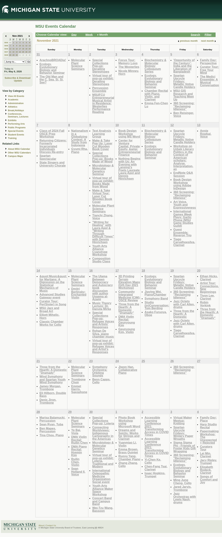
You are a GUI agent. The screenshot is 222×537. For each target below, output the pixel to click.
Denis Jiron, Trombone (47, 401)
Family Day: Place (208, 419)
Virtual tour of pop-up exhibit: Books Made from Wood (103, 182)
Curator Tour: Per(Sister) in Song (52, 303)
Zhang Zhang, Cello (128, 464)
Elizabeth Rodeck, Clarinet (206, 469)
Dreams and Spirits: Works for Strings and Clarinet (129, 434)
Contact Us (51, 525)
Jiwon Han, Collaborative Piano (127, 369)
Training (12, 138)
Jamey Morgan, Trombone (50, 387)
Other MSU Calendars (19, 152)
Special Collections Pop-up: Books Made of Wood (102, 157)
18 (23, 49)
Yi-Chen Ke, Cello (153, 461)
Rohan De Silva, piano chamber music (103, 333)
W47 (6, 52)
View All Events (16, 96)
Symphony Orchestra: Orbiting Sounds (99, 371)
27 (30, 52)
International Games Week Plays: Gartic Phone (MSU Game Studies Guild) (183, 218)
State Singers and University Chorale (52, 164)
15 (13, 49)
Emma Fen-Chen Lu (156, 104)
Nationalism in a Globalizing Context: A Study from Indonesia (79, 138)
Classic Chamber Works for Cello (51, 323)
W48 (6, 55)
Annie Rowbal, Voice (205, 133)
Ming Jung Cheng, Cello (182, 481)
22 (13, 52)
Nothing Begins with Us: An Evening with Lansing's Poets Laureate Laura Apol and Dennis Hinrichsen (129, 168)
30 (17, 55)
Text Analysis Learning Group (101, 133)
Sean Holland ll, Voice (78, 471)
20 (30, 49)
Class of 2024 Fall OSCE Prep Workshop (51, 133)
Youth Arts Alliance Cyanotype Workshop (99, 250)
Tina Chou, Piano (51, 435)
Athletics (12, 107)
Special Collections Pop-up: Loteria (103, 420)
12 (26, 46)
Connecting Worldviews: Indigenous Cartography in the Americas (102, 433)
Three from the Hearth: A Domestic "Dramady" (128, 308)
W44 (6, 42)
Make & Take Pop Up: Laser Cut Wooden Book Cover (102, 145)
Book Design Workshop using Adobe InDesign (182, 184)
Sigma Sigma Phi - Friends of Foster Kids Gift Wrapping (184, 447)
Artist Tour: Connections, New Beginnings (209, 287)
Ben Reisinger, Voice (183, 114)
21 (10, 52)
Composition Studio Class (101, 260)
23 (17, 52)
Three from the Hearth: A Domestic (183, 313)
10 (20, 46)
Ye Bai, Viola (76, 431)
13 (30, 46)
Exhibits (12, 120)
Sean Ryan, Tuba (51, 424)
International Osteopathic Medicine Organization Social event (101, 476)
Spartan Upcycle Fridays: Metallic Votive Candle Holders (184, 81)
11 (23, 46)
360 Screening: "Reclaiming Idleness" (183, 106)
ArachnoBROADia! (52, 60)
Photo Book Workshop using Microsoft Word (129, 422)
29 (13, 55)
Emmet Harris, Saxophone (79, 389)
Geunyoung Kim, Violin (126, 330)
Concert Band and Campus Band (102, 501)
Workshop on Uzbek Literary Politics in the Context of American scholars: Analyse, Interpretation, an (183, 157)
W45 (6, 46)
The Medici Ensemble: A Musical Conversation (209, 81)
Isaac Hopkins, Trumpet (155, 474)
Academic (13, 99)
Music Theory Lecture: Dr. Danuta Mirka (101, 306)
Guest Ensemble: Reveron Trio (182, 232)
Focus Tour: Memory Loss (128, 61)
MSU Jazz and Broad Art (49, 309)
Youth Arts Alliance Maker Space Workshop (102, 490)
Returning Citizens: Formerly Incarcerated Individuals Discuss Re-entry (53, 146)
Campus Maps (15, 156)
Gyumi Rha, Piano (79, 150)
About (41, 525)
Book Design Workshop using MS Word (129, 133)
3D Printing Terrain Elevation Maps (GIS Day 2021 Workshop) (129, 282)
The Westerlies (128, 66)
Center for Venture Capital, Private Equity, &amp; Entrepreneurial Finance (129, 148)
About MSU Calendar (19, 149)
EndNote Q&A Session (183, 174)
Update (18, 80)
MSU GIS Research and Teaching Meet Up (183, 95)
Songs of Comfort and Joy (209, 479)
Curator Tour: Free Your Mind (209, 69)
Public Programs (17, 127)
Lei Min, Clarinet (205, 455)
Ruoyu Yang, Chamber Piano (129, 457)
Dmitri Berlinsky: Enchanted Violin (78, 293)
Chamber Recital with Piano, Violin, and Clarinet (156, 95)
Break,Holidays (16, 110)
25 (23, 52)
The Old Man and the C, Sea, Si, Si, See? (51, 79)
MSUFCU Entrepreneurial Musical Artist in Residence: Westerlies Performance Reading (103, 103)
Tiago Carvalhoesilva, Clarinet (184, 242)
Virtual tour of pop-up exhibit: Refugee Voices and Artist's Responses (103, 346)
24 (20, 52)
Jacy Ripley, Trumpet (208, 461)
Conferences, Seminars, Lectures (18, 115)
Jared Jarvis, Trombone (182, 488)
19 (26, 49)
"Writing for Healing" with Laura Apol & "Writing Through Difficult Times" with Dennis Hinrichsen (103, 232)
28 (10, 55)
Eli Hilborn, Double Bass (52, 394)
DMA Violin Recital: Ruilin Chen (79, 439)
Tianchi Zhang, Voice (102, 217)
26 (26, 52)
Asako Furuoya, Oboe (156, 313)
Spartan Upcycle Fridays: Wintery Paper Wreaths (183, 433)
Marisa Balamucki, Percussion (52, 419)
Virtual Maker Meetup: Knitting (182, 420)
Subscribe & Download (17, 78)
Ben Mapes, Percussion (47, 430)
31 (10, 42)
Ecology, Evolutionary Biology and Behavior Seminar (52, 68)
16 (17, 49)
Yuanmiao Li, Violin (127, 444)
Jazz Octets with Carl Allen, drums (184, 304)
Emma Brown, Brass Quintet (128, 451)
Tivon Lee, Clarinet (207, 297)
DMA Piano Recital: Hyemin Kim (79, 451)
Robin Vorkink (205, 304)
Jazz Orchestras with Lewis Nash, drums (184, 498)
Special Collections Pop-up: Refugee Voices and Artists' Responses (103, 320)
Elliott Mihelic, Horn (49, 316)
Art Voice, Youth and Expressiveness (184, 204)
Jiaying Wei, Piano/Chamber (155, 293)
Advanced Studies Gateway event (52, 296)
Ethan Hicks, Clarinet (209, 278)
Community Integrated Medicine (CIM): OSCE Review (129, 296)
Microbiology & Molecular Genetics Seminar (103, 170)
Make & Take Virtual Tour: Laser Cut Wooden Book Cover (102, 196)
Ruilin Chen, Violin (75, 462)
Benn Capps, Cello (101, 381)
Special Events (16, 131)
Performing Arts (16, 124)
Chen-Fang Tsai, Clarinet (156, 468)
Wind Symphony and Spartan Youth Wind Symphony (52, 379)
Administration (16, 103)
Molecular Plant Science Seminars (78, 64)
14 (10, 49)
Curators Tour (206, 448)
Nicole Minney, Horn (128, 72)
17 (20, 49)
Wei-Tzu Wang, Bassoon (102, 509)
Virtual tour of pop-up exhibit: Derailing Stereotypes (103, 80)
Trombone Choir (78, 381)
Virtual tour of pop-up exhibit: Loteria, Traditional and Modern (103, 460)
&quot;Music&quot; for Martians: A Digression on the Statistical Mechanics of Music (53, 283)
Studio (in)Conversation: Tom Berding (157, 305)
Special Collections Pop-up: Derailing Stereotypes (100, 65)
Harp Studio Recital (208, 426)
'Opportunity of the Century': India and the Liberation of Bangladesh (184, 65)
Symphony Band (156, 298)
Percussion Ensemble (100, 89)
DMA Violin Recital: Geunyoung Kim (126, 321)
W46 (6, 49)
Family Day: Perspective (208, 61)
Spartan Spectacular (47, 157)
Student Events (16, 134)
